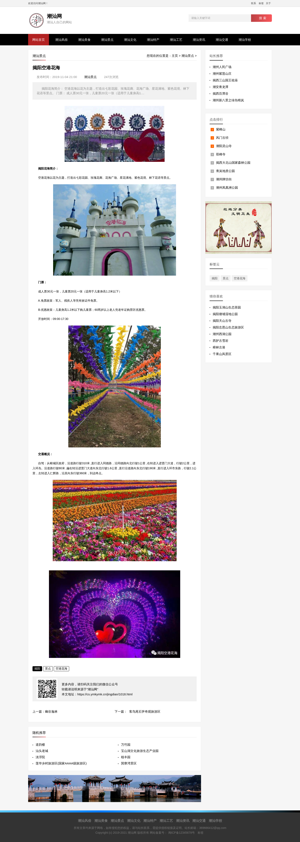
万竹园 (125, 744)
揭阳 (37, 668)
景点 (48, 668)
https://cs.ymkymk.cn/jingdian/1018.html (104, 694)
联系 (253, 3)
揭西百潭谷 (220, 93)
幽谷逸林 (51, 711)
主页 (175, 55)
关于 (268, 3)
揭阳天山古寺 (222, 320)
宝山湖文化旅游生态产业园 (140, 751)
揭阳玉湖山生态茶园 (227, 307)
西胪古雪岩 (220, 340)
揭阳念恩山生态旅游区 (228, 327)
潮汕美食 (84, 39)
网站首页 (38, 39)
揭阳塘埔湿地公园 (225, 314)
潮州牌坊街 (224, 179)
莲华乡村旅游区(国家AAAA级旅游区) (61, 763)
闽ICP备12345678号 (181, 832)
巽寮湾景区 (129, 763)
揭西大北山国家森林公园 (233, 162)
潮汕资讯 (199, 39)
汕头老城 (42, 751)
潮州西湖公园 (222, 334)
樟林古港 (219, 347)
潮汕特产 (153, 39)
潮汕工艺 (176, 39)
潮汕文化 (130, 39)
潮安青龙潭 (220, 87)
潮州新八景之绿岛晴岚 (228, 100)
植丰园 (125, 757)
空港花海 (61, 668)
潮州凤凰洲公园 (227, 187)
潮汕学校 (245, 39)
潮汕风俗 (61, 39)
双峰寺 (220, 154)
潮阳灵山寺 (224, 146)
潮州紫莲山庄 (222, 73)
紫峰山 (220, 129)
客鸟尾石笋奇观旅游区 (144, 711)
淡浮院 (40, 757)
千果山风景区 (222, 354)
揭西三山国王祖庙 (225, 80)
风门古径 (222, 137)
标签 (261, 3)
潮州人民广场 (222, 67)
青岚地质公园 (225, 171)
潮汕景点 (107, 39)
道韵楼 (40, 744)
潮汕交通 (222, 39)
